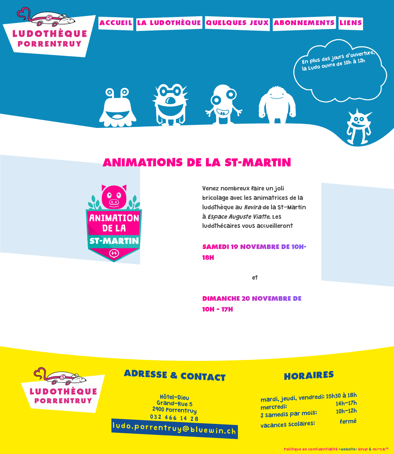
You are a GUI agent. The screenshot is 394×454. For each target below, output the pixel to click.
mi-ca (381, 449)
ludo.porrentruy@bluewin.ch (175, 429)
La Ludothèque (169, 23)
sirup (363, 449)
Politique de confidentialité (311, 449)
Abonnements (304, 23)
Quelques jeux (237, 23)
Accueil (115, 23)
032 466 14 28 (174, 418)
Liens (351, 23)
